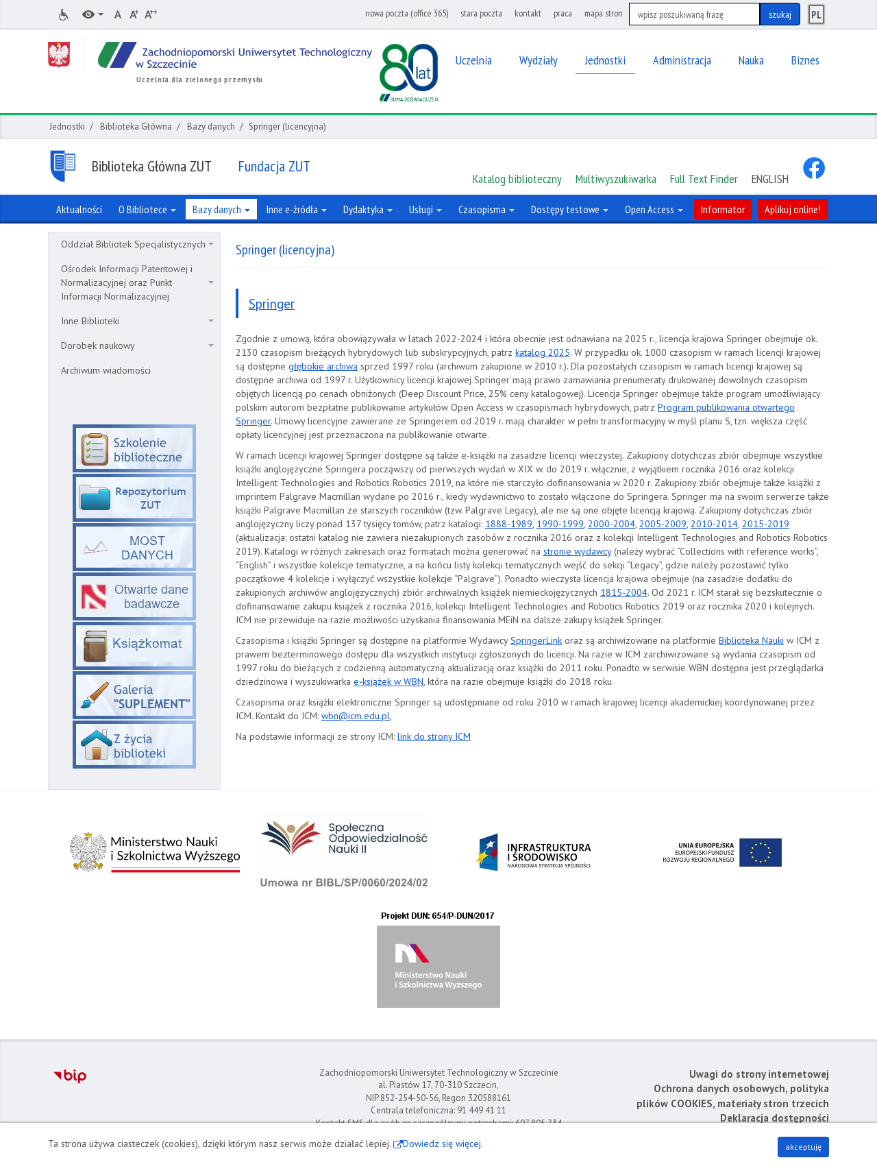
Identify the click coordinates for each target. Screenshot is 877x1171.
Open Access (654, 209)
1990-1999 (560, 524)
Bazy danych (211, 126)
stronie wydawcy (577, 551)
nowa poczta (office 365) (406, 13)
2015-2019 (765, 524)
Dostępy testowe (569, 209)
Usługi (425, 209)
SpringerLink (536, 640)
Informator (723, 209)
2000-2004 (611, 524)
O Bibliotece (147, 209)
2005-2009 (663, 524)
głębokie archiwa (323, 366)
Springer (272, 303)
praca (563, 13)
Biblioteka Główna (136, 126)
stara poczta (481, 13)
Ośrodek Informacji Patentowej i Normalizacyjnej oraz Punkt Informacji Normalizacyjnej (137, 282)
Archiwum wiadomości (106, 370)
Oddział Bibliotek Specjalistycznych (137, 244)
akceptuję (803, 1147)
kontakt (528, 13)
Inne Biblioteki (137, 321)
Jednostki (67, 126)
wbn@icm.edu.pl (355, 716)
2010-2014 (714, 524)
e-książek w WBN (388, 681)
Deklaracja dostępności (774, 1117)
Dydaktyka (368, 209)
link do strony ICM (434, 736)
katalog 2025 (542, 352)
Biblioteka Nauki (751, 640)
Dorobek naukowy (137, 345)
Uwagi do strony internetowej (759, 1074)
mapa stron (603, 13)
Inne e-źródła (297, 209)
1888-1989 (508, 524)
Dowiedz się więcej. (443, 1143)
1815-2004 (623, 592)
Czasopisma (486, 209)
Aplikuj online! (793, 209)
